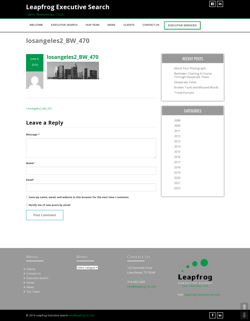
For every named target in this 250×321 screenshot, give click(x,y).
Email (30, 179)
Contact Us (151, 24)
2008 (177, 120)
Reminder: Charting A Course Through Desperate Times (193, 75)
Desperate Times (185, 82)
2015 (177, 151)
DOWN (244, 315)
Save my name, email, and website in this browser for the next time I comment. (79, 197)
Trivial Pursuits (184, 92)
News (111, 24)
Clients (128, 24)
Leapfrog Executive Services (202, 294)
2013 (177, 141)
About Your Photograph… (191, 68)
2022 (177, 188)
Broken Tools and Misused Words (196, 87)
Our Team (92, 24)
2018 (177, 167)
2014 (177, 146)
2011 (177, 131)
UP (244, 307)
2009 (177, 125)
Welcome (36, 24)
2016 (177, 157)
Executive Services (182, 25)
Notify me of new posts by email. (50, 205)
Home (30, 282)
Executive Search (64, 24)
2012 (177, 136)
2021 (177, 183)
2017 (177, 162)
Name (30, 163)
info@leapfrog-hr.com (141, 287)
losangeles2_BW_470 (40, 108)
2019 (177, 172)
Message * (33, 134)
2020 (177, 178)
